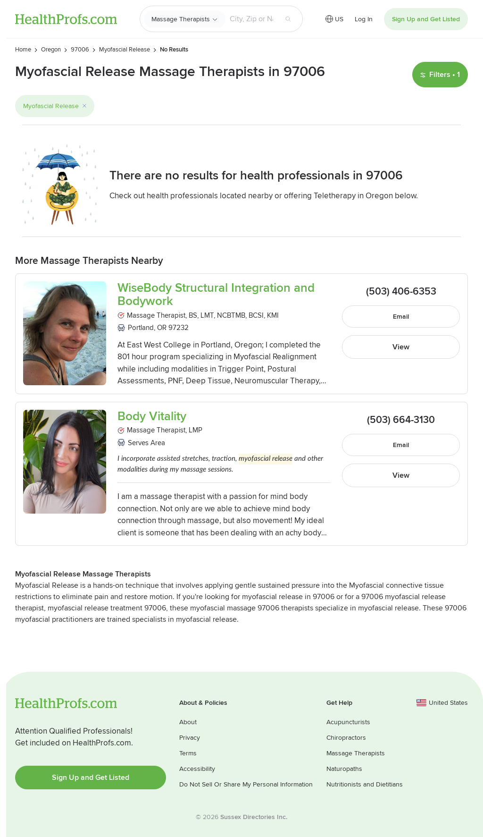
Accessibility (197, 769)
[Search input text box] (251, 19)
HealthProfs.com (66, 19)
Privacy (189, 738)
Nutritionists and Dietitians (364, 784)
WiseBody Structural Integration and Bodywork (216, 294)
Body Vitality (151, 416)
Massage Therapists (180, 19)
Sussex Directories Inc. (253, 817)
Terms (188, 753)
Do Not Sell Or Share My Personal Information (246, 784)
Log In (364, 19)
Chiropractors (346, 738)
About (188, 722)
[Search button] (288, 18)
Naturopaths (344, 769)
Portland (141, 327)
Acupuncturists (348, 722)
